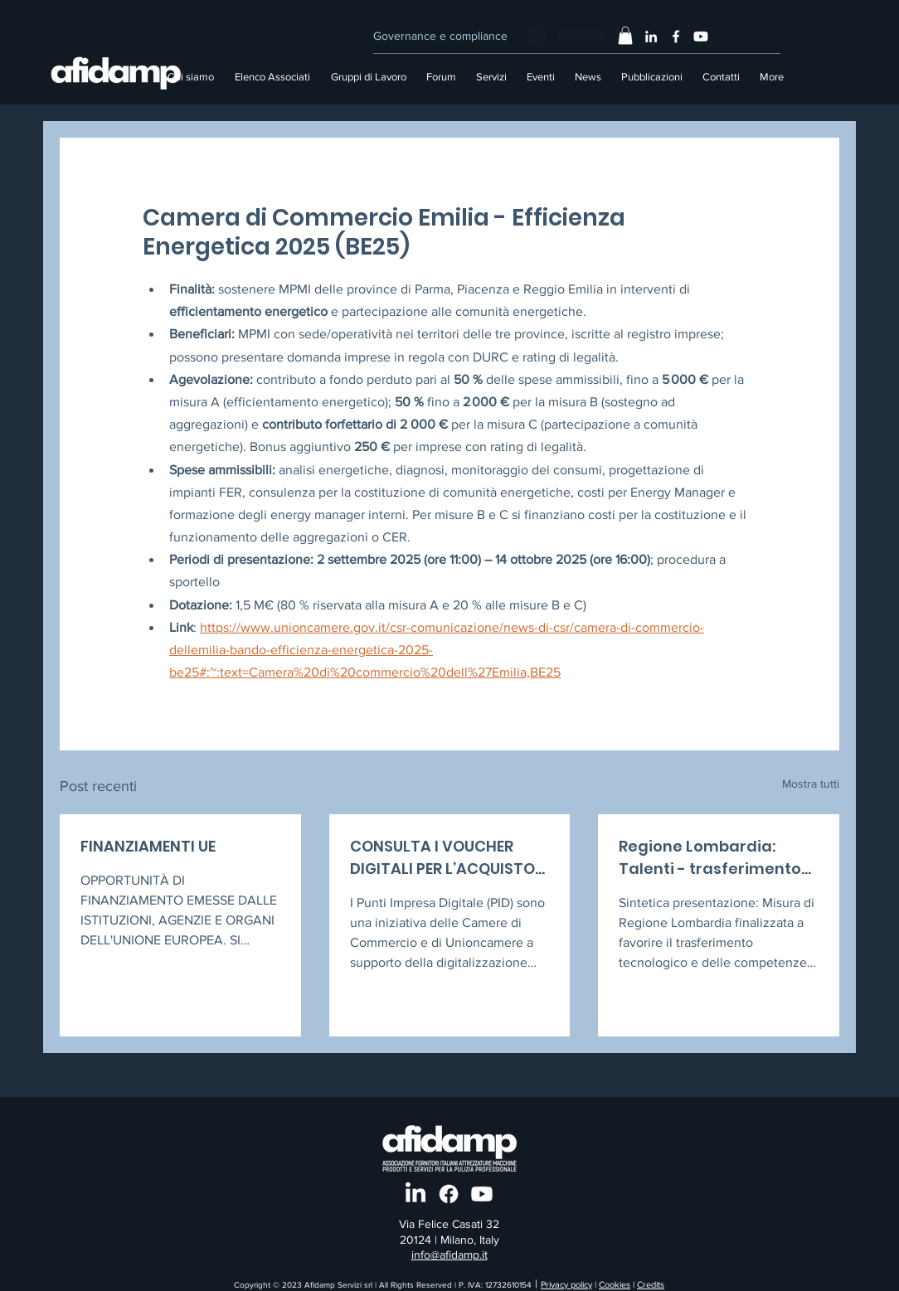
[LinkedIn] (651, 36)
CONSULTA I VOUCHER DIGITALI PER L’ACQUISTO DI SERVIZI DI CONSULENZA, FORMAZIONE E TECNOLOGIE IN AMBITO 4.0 (448, 858)
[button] (625, 36)
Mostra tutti (810, 783)
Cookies (614, 1284)
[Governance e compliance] (440, 35)
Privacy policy (566, 1284)
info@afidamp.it (449, 1254)
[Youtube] (700, 36)
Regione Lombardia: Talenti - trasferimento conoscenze (710, 858)
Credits (650, 1284)
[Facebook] (676, 36)
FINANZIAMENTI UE (148, 846)
